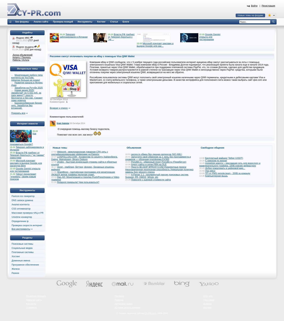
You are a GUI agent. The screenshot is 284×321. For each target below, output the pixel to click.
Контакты (31, 304)
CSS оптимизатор (21, 208)
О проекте (31, 307)
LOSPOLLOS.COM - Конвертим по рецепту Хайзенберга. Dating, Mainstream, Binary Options (84, 158)
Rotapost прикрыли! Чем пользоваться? (78, 182)
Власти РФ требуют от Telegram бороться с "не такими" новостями (27, 155)
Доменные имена (21, 260)
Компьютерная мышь (216, 176)
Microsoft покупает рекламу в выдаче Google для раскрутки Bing (26, 163)
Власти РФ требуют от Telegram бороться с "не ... (121, 37)
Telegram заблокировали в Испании (73, 35)
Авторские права (124, 304)
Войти (254, 6)
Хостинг (16, 256)
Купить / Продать (22, 57)
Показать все (18, 113)
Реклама (119, 296)
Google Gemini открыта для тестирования (209, 37)
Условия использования (127, 307)
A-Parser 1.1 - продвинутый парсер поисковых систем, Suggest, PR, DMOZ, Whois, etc (157, 175)
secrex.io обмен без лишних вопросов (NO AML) (156, 154)
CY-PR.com (150, 313)
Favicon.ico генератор (23, 196)
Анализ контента (21, 204)
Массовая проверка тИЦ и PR (27, 213)
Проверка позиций (36, 296)
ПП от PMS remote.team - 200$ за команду (227, 173)
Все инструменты (21, 229)
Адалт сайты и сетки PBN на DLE (149, 164)
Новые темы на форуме (250, 15)
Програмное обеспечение (25, 265)
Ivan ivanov (63, 123)
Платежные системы (23, 252)
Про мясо (210, 171)
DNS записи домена (22, 200)
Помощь (119, 300)
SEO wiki (207, 296)
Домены (207, 304)
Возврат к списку (59, 108)
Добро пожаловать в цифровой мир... (225, 168)
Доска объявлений (22, 55)
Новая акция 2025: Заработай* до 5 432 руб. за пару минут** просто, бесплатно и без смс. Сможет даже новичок (27, 95)
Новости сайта (34, 300)
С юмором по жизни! (216, 160)
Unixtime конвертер (22, 217)
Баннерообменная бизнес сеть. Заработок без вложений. (26, 105)
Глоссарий (208, 300)
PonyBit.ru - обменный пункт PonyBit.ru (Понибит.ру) (158, 162)
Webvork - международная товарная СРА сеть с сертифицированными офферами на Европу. (79, 153)
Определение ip (20, 221)
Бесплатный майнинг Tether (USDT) (224, 158)
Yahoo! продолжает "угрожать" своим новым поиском (23, 176)
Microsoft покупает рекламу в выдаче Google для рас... (155, 44)
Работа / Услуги (21, 60)
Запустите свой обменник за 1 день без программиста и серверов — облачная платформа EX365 (158, 158)
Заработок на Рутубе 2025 (28, 88)
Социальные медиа (22, 248)
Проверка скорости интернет (27, 225)
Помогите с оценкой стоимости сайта (151, 179)
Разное (15, 273)
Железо (16, 269)
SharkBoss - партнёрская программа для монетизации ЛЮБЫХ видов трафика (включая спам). (83, 173)
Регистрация (268, 6)
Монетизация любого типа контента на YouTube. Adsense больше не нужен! (27, 77)
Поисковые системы (22, 244)
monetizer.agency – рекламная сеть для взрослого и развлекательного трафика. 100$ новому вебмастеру (229, 164)
